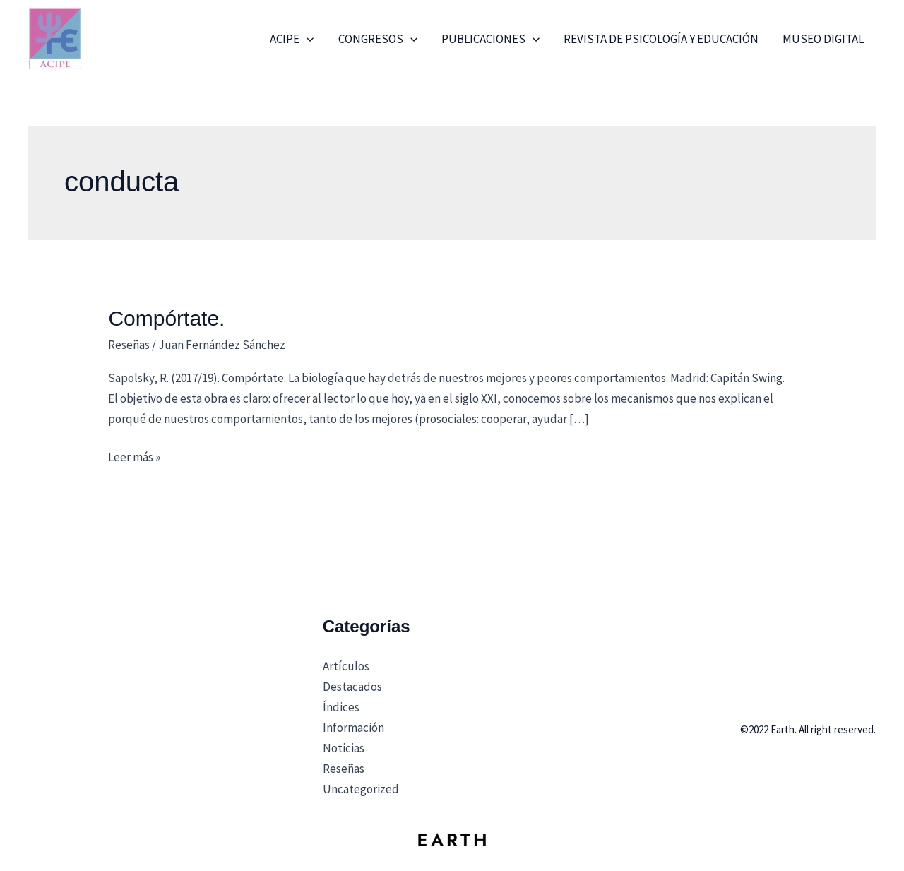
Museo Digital (823, 39)
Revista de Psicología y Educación (661, 39)
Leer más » (134, 456)
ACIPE (292, 39)
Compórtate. (166, 318)
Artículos (346, 666)
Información (353, 727)
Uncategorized (361, 789)
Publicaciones (490, 39)
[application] (306, 39)
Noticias (343, 748)
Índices (341, 707)
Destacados (352, 686)
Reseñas (129, 344)
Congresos (377, 39)
